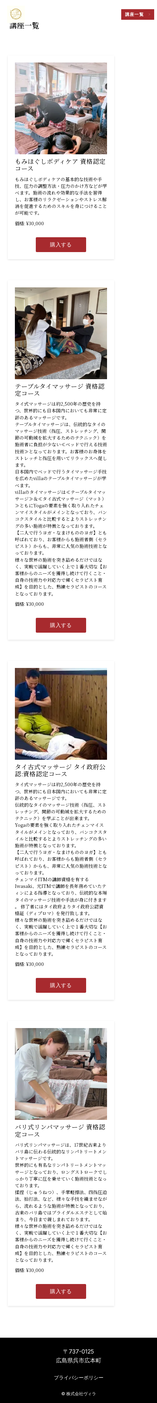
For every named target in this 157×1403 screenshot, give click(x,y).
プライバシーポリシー (78, 1377)
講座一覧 (134, 14)
